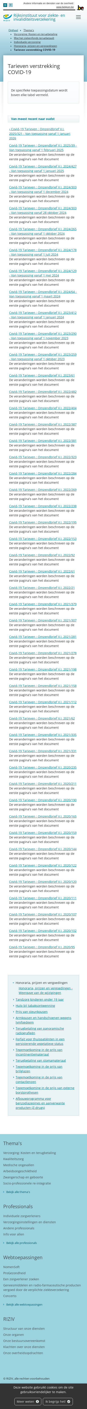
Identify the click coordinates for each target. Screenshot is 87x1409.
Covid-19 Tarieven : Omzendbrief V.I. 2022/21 (42, 588)
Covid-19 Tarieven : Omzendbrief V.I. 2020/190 (43, 800)
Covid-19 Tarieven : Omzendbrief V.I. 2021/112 (43, 702)
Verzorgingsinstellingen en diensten (29, 1222)
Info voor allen (13, 1234)
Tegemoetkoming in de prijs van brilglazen (39, 1068)
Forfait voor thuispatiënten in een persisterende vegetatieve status (40, 1041)
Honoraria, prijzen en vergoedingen (35, 46)
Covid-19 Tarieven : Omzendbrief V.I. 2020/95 (42, 947)
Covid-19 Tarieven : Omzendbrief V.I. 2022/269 (43, 490)
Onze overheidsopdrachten (23, 1353)
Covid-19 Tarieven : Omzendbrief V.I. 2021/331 (43, 751)
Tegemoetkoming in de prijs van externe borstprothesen (45, 1090)
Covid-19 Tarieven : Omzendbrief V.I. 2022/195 (43, 522)
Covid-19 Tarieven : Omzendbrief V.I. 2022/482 (43, 392)
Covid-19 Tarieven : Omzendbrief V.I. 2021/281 (43, 637)
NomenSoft (11, 1267)
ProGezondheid (14, 1273)
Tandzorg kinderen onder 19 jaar (40, 999)
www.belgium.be (65, 7)
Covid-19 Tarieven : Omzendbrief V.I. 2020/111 (43, 898)
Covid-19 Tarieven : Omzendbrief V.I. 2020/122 (43, 865)
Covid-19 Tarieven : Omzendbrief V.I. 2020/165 (43, 816)
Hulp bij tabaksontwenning (35, 1006)
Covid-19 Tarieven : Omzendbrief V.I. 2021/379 (43, 604)
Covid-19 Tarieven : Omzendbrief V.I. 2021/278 (43, 653)
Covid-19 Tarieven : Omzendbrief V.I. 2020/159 (43, 833)
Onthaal (13, 30)
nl (5, 5)
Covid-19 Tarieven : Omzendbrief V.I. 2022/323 (43, 457)
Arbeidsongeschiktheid (20, 1171)
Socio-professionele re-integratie (27, 1183)
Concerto (9, 1296)
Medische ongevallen (18, 1165)
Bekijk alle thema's (18, 1192)
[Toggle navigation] (78, 17)
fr (10, 5)
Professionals (18, 1206)
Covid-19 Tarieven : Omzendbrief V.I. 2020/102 (43, 931)
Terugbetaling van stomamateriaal (41, 1060)
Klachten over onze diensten (24, 1347)
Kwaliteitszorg (13, 1159)
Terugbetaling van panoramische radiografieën (40, 1030)
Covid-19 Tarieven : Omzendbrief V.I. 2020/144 (43, 849)
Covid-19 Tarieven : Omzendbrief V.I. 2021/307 (43, 620)
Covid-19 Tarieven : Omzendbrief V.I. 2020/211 (43, 784)
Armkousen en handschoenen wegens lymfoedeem (43, 1020)
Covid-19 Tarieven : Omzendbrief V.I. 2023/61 (42, 375)
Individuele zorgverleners (21, 1216)
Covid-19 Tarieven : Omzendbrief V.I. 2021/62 (42, 718)
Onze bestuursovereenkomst (24, 1341)
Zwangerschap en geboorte (23, 1177)
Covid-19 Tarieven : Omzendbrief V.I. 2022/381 (43, 441)
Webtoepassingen (23, 1257)
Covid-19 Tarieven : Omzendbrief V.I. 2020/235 (43, 767)
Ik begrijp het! (57, 1401)
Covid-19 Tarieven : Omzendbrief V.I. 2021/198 (43, 669)
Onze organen (13, 1335)
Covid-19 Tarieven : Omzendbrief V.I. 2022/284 (43, 473)
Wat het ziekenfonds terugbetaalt (34, 38)
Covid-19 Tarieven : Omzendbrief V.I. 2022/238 (43, 506)
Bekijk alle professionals (21, 1243)
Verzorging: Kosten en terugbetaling (35, 34)
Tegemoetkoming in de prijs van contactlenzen (39, 1079)
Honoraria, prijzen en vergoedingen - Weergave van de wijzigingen (46, 990)
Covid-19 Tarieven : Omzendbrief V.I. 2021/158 (43, 686)
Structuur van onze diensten (24, 1328)
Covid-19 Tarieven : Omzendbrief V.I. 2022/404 (43, 408)
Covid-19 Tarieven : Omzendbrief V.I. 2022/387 (43, 424)
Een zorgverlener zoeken (21, 1279)
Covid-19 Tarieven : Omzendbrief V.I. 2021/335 (43, 735)
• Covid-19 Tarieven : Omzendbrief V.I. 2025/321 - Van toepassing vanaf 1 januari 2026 (39, 133)
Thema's (28, 30)
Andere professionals (18, 1228)
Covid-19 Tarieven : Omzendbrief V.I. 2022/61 (42, 571)
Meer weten (28, 1401)
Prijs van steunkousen (32, 1012)
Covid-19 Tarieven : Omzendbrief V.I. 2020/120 (43, 882)
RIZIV (9, 1319)
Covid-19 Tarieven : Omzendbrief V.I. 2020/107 (43, 914)
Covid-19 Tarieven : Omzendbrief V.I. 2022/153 (43, 539)
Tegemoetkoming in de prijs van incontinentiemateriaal (39, 1052)
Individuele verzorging (27, 42)
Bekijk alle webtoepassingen (24, 1304)
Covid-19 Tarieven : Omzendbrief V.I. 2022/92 (42, 555)
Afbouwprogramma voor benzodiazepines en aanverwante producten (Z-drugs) (40, 1103)
